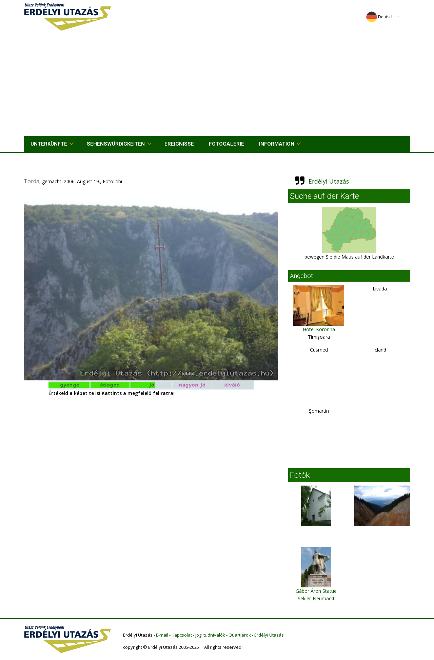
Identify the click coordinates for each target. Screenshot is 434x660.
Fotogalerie (226, 144)
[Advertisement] (217, 85)
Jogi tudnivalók (210, 635)
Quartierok (240, 635)
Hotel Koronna (319, 329)
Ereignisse (179, 144)
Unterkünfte (49, 144)
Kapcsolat (182, 635)
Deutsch (380, 17)
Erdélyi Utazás (329, 181)
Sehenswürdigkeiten (116, 144)
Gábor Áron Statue (316, 591)
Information (276, 144)
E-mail (162, 635)
